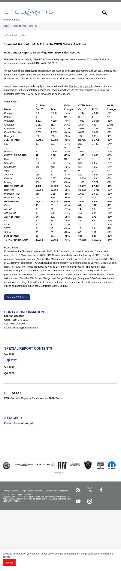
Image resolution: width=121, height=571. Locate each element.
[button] (104, 12)
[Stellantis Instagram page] (89, 501)
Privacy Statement (11, 491)
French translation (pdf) (19, 423)
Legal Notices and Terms (32, 491)
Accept (9, 562)
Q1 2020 (9, 353)
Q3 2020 (9, 366)
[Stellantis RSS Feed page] (78, 489)
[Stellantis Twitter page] (89, 489)
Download (11, 35)
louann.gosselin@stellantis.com (21, 327)
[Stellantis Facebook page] (101, 489)
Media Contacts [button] (11, 19)
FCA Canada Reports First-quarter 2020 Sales (33, 398)
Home (6, 26)
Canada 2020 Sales (16, 297)
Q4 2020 (9, 373)
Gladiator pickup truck (80, 86)
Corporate (20, 26)
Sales (33, 26)
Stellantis (29, 12)
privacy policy (92, 553)
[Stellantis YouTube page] (78, 501)
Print (24, 35)
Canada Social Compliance (57, 491)
